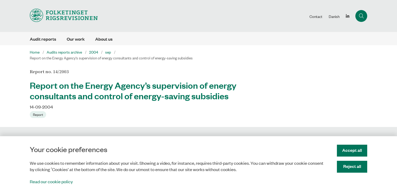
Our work (76, 39)
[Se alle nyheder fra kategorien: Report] (38, 114)
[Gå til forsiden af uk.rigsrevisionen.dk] (168, 15)
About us (104, 39)
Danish (334, 16)
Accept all (352, 150)
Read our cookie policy (51, 181)
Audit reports (43, 39)
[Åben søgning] (361, 16)
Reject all (352, 166)
